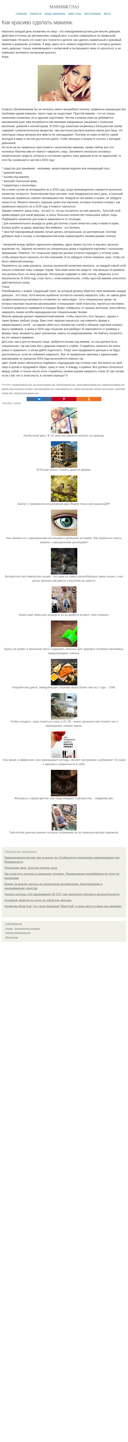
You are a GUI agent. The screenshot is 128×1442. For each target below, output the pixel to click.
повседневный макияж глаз (88, 385)
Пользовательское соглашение (27, 929)
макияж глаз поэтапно (104, 389)
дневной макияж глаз (65, 385)
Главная (21, 13)
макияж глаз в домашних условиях (17, 389)
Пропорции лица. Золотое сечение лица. (31, 867)
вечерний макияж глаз (44, 389)
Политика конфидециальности (17, 933)
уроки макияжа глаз (64, 389)
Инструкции (92, 13)
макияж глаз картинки (83, 389)
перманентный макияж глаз (26, 393)
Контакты (9, 929)
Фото (107, 13)
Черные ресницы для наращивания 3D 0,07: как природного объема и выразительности (62, 894)
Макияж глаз (64, 6)
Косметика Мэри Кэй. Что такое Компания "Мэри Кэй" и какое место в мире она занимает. (63, 906)
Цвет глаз (74, 13)
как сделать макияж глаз (44, 385)
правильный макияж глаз (113, 385)
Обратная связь (11, 937)
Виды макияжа (55, 13)
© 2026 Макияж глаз (13, 924)
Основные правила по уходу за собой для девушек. (38, 900)
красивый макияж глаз (22, 385)
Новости (35, 13)
